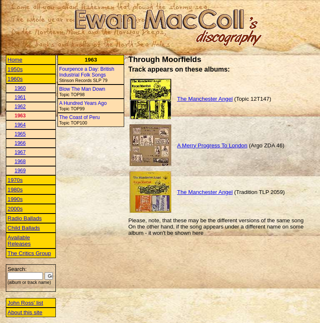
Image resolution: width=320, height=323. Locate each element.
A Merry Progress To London (212, 145)
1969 (20, 171)
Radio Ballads (25, 218)
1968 (20, 161)
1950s (15, 69)
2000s (15, 209)
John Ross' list (25, 303)
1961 (20, 97)
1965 (20, 134)
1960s (15, 79)
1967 (20, 152)
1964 (20, 125)
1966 (20, 143)
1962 (20, 106)
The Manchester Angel (204, 99)
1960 (20, 88)
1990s (15, 199)
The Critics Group (29, 253)
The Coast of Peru (79, 117)
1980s (15, 189)
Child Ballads (24, 228)
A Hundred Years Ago (83, 103)
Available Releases (19, 240)
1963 (20, 116)
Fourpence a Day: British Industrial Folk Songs (86, 72)
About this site (25, 312)
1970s (15, 180)
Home (15, 60)
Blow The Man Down (82, 89)
